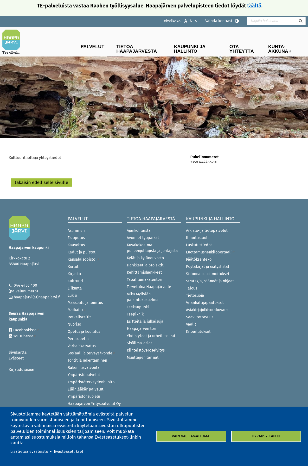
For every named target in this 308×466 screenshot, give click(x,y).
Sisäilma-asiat (139, 343)
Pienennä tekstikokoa (193, 20)
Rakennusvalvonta (84, 367)
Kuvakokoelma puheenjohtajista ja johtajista (152, 248)
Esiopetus (76, 237)
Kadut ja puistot (82, 252)
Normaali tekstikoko (188, 20)
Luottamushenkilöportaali (210, 252)
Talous (191, 288)
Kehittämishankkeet (144, 272)
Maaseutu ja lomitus (85, 302)
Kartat (73, 266)
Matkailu (77, 310)
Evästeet (16, 358)
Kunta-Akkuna (280, 49)
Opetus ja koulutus (84, 331)
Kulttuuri (75, 281)
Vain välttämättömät (191, 436)
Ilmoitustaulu (198, 237)
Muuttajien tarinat (143, 357)
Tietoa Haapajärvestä (136, 49)
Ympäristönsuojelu (84, 396)
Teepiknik (135, 314)
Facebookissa (26, 330)
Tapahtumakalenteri (144, 279)
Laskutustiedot (199, 245)
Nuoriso (74, 324)
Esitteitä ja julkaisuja (145, 321)
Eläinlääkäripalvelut (85, 389)
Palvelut (92, 46)
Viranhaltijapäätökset (205, 302)
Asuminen (76, 230)
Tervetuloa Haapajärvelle (149, 286)
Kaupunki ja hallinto (189, 49)
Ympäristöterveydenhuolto (91, 382)
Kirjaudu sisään (22, 369)
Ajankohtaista (139, 230)
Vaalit (191, 324)
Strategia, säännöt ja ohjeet (210, 281)
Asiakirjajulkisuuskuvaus (207, 310)
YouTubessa (25, 336)
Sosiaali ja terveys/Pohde (92, 353)
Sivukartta (18, 352)
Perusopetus (78, 338)
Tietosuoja (195, 295)
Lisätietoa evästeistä (29, 451)
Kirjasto (74, 273)
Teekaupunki (138, 307)
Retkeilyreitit (79, 317)
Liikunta (75, 288)
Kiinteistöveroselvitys (146, 350)
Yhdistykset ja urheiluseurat (151, 336)
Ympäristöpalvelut (84, 374)
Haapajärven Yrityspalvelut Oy (94, 403)
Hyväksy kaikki (266, 436)
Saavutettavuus (199, 317)
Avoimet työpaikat (143, 237)
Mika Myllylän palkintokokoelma (143, 297)
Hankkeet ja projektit (145, 265)
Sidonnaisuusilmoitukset (207, 273)
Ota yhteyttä (242, 49)
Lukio (72, 295)
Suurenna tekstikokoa (183, 20)
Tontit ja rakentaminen (87, 360)
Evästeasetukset (68, 451)
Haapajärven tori (141, 328)
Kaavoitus (76, 245)
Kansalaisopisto (84, 259)
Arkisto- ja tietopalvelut (207, 230)
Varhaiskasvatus (82, 346)
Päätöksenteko (199, 259)
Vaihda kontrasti (219, 21)
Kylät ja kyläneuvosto (145, 258)
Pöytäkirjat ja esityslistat (207, 266)
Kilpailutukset (198, 331)
